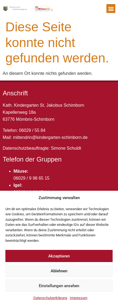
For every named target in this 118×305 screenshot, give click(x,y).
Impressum (78, 298)
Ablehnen (59, 271)
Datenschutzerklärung (50, 298)
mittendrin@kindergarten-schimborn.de (50, 137)
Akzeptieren (59, 256)
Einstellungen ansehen (59, 285)
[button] (110, 8)
